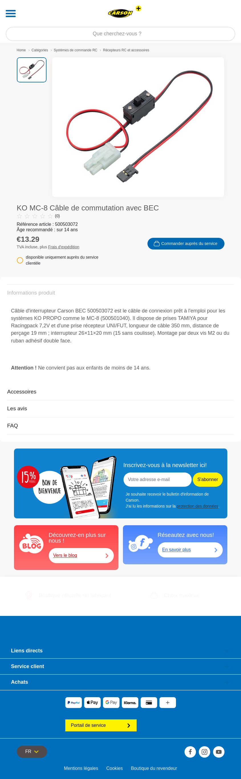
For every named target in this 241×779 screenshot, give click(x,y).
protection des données (197, 506)
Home (21, 50)
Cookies (114, 768)
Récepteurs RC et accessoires (126, 50)
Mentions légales (81, 768)
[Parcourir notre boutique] (120, 34)
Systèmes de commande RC (76, 50)
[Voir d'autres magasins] (138, 8)
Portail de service (101, 725)
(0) (38, 216)
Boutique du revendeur (154, 768)
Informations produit (31, 293)
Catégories (40, 50)
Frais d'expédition (63, 247)
